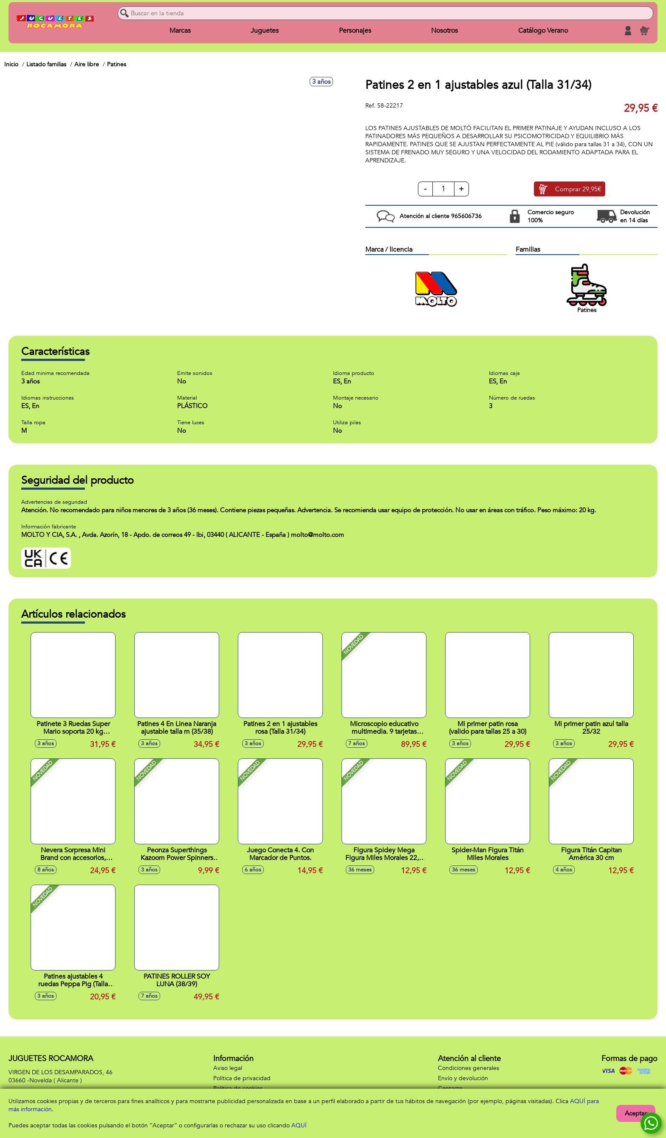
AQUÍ (299, 1125)
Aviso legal (227, 1068)
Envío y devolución (463, 1078)
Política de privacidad (242, 1078)
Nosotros (444, 30)
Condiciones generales (468, 1068)
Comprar (578, 189)
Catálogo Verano (543, 30)
